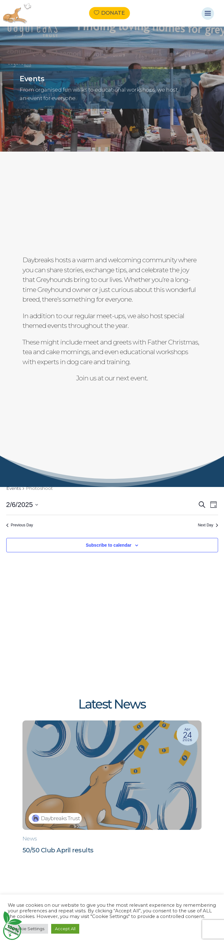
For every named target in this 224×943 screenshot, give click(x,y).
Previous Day (19, 525)
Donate (113, 13)
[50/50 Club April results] (112, 792)
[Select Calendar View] (213, 504)
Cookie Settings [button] (28, 928)
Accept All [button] (65, 928)
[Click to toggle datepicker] (22, 504)
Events (13, 488)
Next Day (208, 525)
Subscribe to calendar (108, 545)
